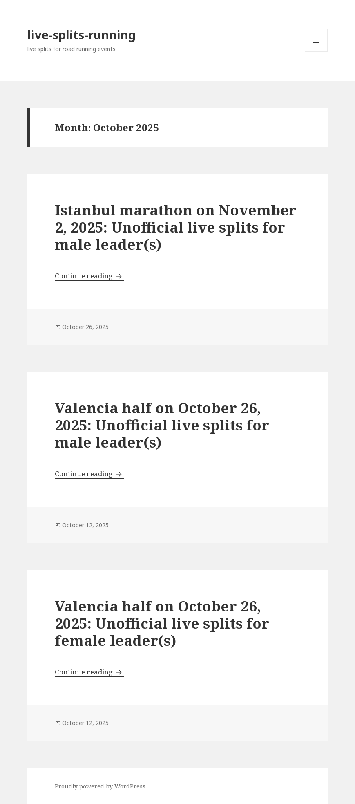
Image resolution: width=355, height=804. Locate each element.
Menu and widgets (316, 51)
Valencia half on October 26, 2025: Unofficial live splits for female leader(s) (162, 623)
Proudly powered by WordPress (100, 786)
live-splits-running (81, 35)
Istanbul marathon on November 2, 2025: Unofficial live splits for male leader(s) (176, 227)
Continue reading (89, 275)
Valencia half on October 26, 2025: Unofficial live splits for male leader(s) (162, 425)
